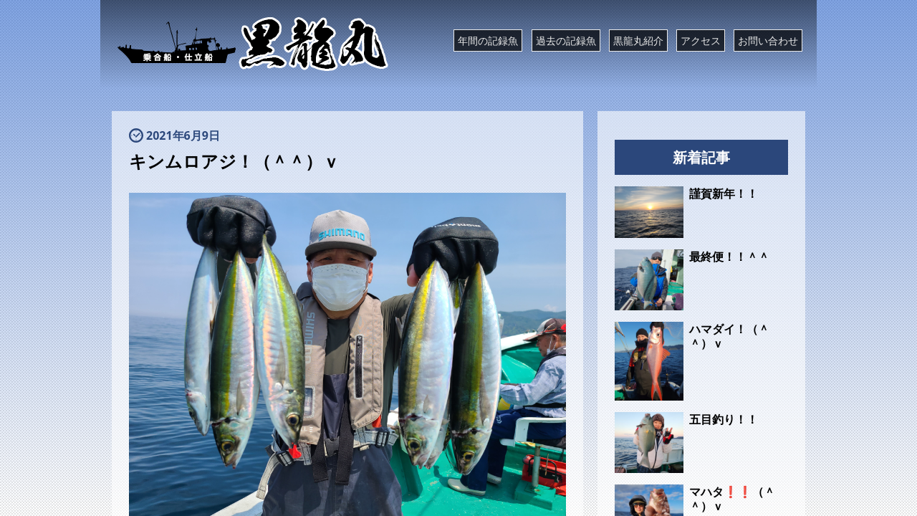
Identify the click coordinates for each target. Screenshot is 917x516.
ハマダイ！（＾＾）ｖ (729, 336)
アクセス (701, 40)
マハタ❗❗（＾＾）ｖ (732, 499)
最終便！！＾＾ (729, 256)
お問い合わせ (768, 40)
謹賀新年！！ (723, 193)
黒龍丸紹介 (638, 40)
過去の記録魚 (566, 40)
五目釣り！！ (723, 419)
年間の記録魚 (488, 40)
